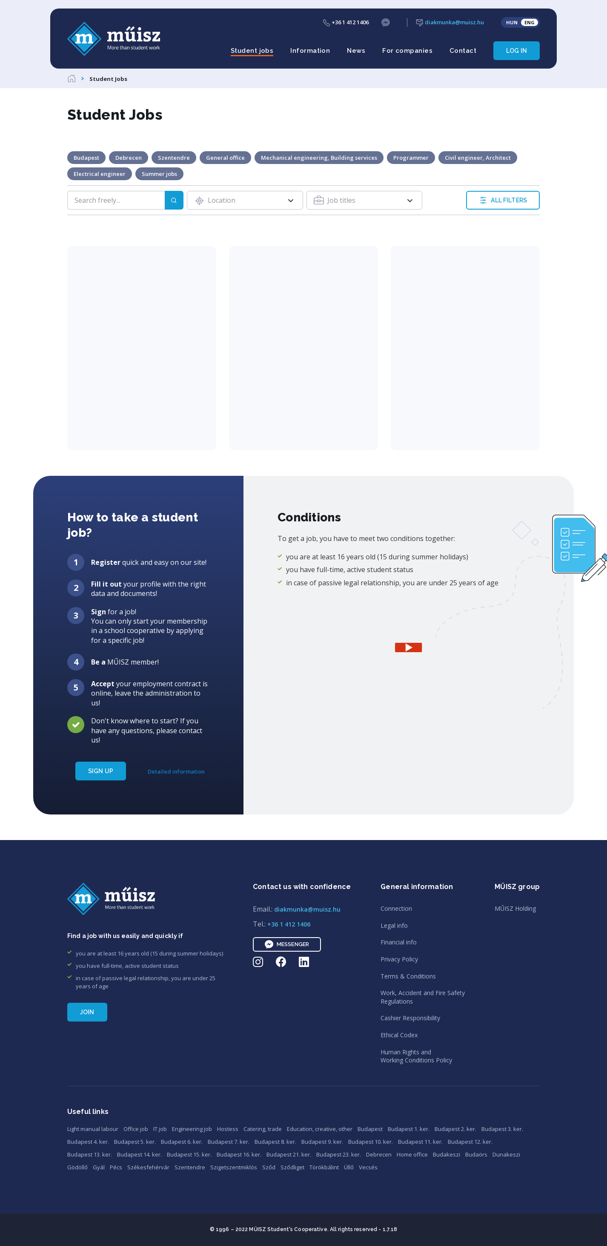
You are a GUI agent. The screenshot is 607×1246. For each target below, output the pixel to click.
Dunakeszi (506, 1154)
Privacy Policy (399, 959)
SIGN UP (100, 771)
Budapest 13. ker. (89, 1154)
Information (310, 51)
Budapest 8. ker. (275, 1141)
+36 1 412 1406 (346, 22)
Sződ (268, 1167)
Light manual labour (92, 1129)
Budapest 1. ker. (408, 1129)
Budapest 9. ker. (322, 1141)
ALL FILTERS (503, 200)
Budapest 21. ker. (288, 1154)
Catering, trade (262, 1129)
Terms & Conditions (408, 976)
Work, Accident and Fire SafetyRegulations (423, 997)
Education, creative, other (319, 1129)
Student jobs (252, 51)
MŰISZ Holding (515, 908)
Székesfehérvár (148, 1167)
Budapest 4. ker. (88, 1141)
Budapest (370, 1129)
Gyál (99, 1167)
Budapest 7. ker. (228, 1141)
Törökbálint (324, 1167)
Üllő (349, 1167)
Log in (516, 50)
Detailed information (176, 771)
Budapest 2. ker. (455, 1129)
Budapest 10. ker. (370, 1141)
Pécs (116, 1167)
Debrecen (379, 1154)
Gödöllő (77, 1167)
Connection (396, 908)
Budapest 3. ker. (502, 1129)
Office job (135, 1129)
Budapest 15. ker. (189, 1154)
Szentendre (190, 1167)
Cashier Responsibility (410, 1018)
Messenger (287, 944)
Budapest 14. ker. (139, 1154)
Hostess (227, 1129)
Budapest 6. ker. (182, 1141)
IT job (160, 1129)
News (356, 51)
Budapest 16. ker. (239, 1154)
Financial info (399, 942)
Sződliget (292, 1167)
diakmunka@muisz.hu (450, 22)
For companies (407, 51)
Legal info (394, 925)
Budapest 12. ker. (470, 1141)
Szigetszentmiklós (233, 1167)
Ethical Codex (399, 1035)
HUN (512, 22)
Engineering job (192, 1129)
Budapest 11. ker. (420, 1141)
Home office (412, 1154)
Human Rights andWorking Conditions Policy (416, 1056)
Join (87, 1012)
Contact (463, 51)
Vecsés (368, 1167)
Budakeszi (446, 1154)
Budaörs (476, 1154)
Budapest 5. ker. (135, 1141)
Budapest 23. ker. (338, 1154)
